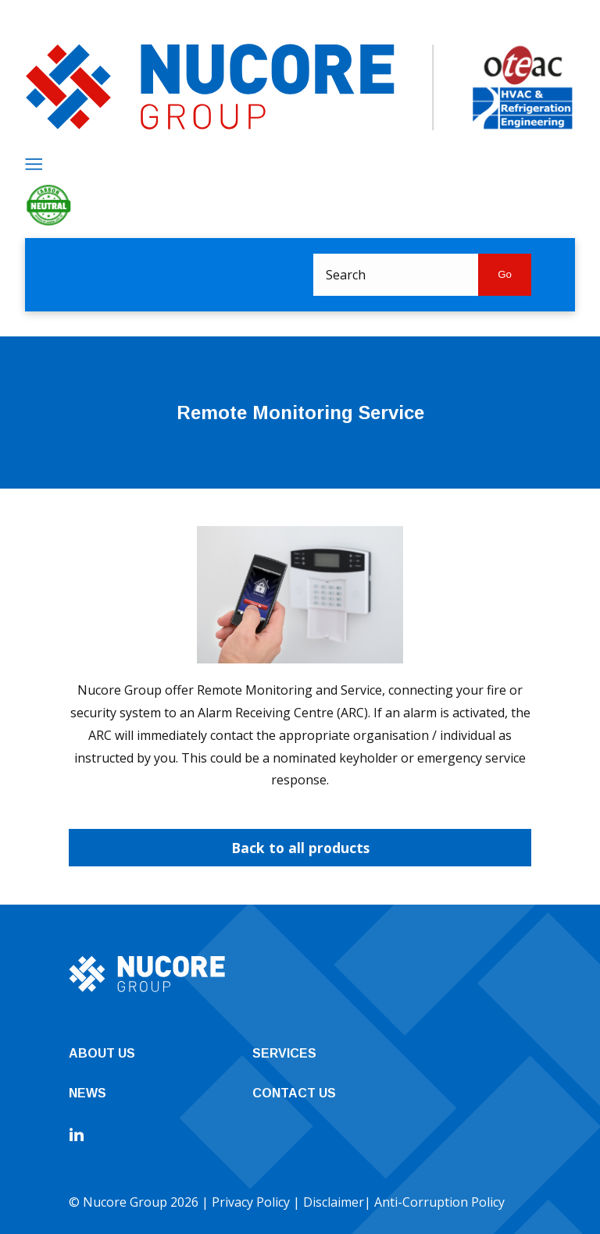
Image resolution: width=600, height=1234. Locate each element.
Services (284, 1053)
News (87, 1093)
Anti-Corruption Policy (439, 1202)
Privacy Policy (251, 1202)
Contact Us (294, 1093)
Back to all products (300, 847)
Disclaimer (333, 1202)
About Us (102, 1053)
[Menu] (34, 164)
